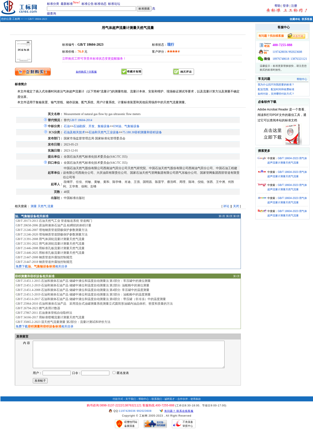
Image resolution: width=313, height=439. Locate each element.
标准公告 (88, 3)
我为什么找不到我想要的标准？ (276, 84)
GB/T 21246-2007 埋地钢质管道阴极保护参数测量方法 (51, 230)
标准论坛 (114, 3)
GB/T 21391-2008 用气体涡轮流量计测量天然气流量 (50, 239)
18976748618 (281, 58)
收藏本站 (295, 19)
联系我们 (157, 404)
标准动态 (100, 3)
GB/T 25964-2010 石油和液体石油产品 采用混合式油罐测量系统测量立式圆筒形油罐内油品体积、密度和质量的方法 (94, 303)
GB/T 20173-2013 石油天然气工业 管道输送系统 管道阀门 (54, 220)
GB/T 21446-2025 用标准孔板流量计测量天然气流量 (50, 252)
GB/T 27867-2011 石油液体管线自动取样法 (44, 312)
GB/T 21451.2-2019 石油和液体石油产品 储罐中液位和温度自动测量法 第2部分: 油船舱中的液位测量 (82, 285)
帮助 (278, 5)
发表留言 (22, 336)
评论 (226, 206)
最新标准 (67, 3)
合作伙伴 (182, 404)
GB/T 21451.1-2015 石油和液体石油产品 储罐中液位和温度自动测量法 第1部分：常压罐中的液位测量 (83, 280)
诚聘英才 (169, 404)
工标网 (16, 18)
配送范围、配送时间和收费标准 (276, 89)
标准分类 (53, 3)
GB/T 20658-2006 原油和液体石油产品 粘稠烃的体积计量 (53, 225)
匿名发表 (121, 378)
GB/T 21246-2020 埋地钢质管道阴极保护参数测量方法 (51, 234)
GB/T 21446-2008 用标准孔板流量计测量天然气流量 (50, 248)
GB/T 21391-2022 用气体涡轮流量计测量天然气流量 (50, 243)
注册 (294, 5)
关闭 (236, 206)
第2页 (229, 216)
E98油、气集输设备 (126, 126)
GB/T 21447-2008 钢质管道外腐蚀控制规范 (44, 257)
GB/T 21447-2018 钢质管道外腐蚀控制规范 (44, 262)
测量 (34, 206)
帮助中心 (302, 79)
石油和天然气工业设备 (103, 132)
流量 (50, 206)
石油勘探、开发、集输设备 (91, 126)
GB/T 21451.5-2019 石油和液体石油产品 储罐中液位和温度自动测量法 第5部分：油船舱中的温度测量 (83, 294)
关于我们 (130, 404)
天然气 (42, 206)
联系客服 (307, 19)
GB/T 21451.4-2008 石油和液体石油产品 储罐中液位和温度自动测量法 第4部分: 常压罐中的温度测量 (82, 290)
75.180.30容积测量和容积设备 (142, 132)
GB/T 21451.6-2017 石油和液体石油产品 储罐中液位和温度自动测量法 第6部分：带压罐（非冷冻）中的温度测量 (91, 299)
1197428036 (280, 51)
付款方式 (118, 404)
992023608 (295, 51)
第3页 (236, 216)
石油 (67, 126)
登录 (286, 5)
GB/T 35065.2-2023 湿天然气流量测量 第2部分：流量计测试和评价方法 (63, 322)
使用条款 (195, 404)
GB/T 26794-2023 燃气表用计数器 (38, 308)
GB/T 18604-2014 (81, 120)
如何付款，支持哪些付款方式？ (276, 93)
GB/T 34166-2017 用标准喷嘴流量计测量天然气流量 (50, 317)
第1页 (222, 216)
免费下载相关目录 (41, 266)
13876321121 (298, 58)
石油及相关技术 (74, 132)
